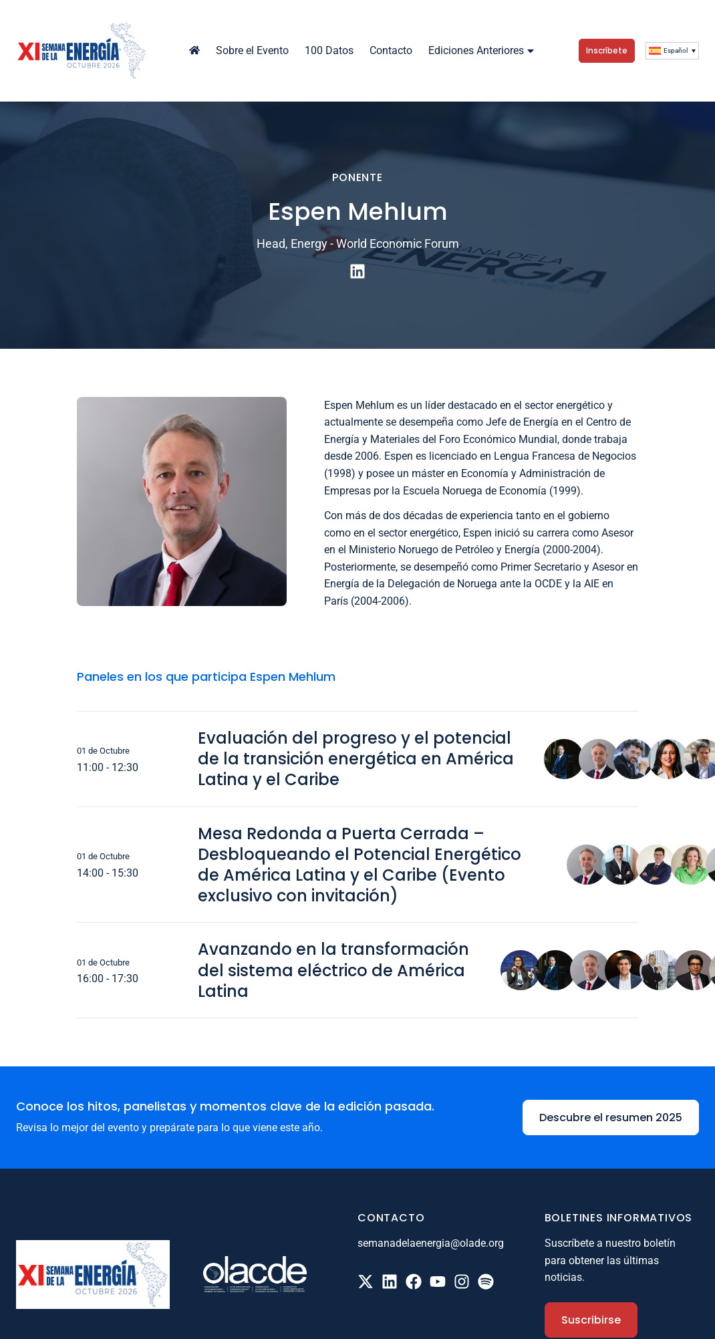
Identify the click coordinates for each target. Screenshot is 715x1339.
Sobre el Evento (252, 50)
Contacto (391, 50)
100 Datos (329, 50)
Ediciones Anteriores (482, 50)
